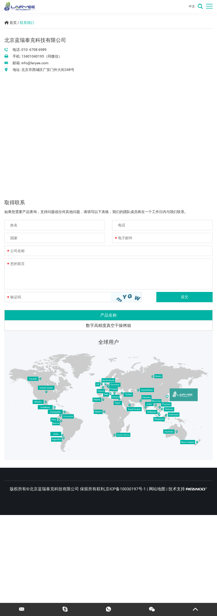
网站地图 (157, 488)
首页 (13, 23)
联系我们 (27, 23)
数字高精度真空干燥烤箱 (108, 325)
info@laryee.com (34, 63)
